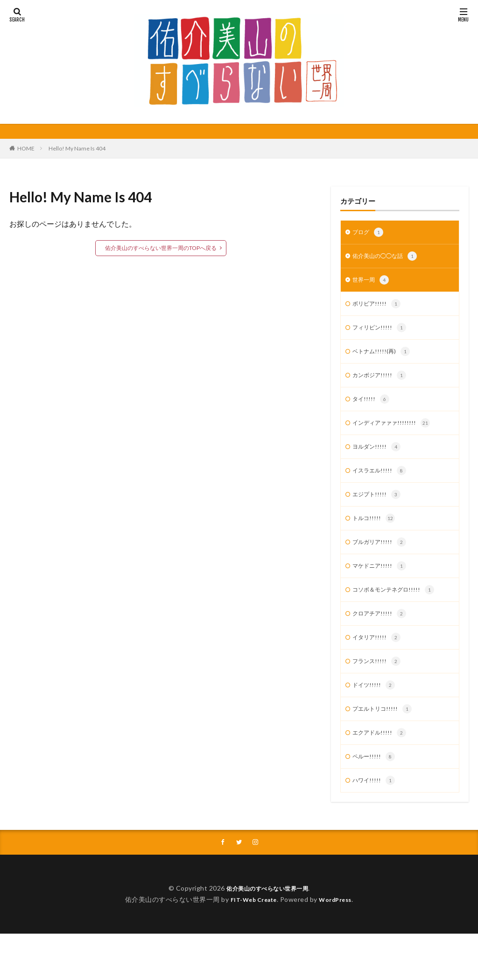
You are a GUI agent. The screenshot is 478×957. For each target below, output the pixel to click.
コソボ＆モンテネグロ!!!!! (397, 604)
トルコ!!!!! (375, 530)
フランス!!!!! (378, 679)
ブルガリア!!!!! (381, 555)
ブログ (369, 233)
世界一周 (372, 282)
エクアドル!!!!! (381, 753)
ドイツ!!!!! (375, 703)
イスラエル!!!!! (381, 481)
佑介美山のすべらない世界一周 (267, 911)
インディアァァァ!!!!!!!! (394, 431)
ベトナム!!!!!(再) (383, 357)
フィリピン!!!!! (381, 332)
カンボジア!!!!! (381, 381)
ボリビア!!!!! (378, 307)
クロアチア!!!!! (381, 629)
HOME (26, 148)
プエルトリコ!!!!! (384, 728)
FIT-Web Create (251, 923)
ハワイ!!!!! (375, 802)
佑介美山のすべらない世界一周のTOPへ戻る (161, 247)
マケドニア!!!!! (381, 580)
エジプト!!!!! (378, 505)
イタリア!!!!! (378, 654)
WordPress (339, 923)
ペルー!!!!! (375, 778)
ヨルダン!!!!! (378, 456)
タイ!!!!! (371, 406)
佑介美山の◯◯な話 (388, 258)
